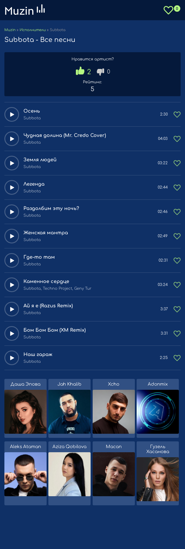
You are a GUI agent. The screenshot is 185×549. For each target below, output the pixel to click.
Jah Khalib (69, 384)
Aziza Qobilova (69, 446)
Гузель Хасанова (157, 449)
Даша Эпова (25, 384)
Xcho (113, 384)
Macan (114, 446)
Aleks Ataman (25, 446)
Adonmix (158, 384)
